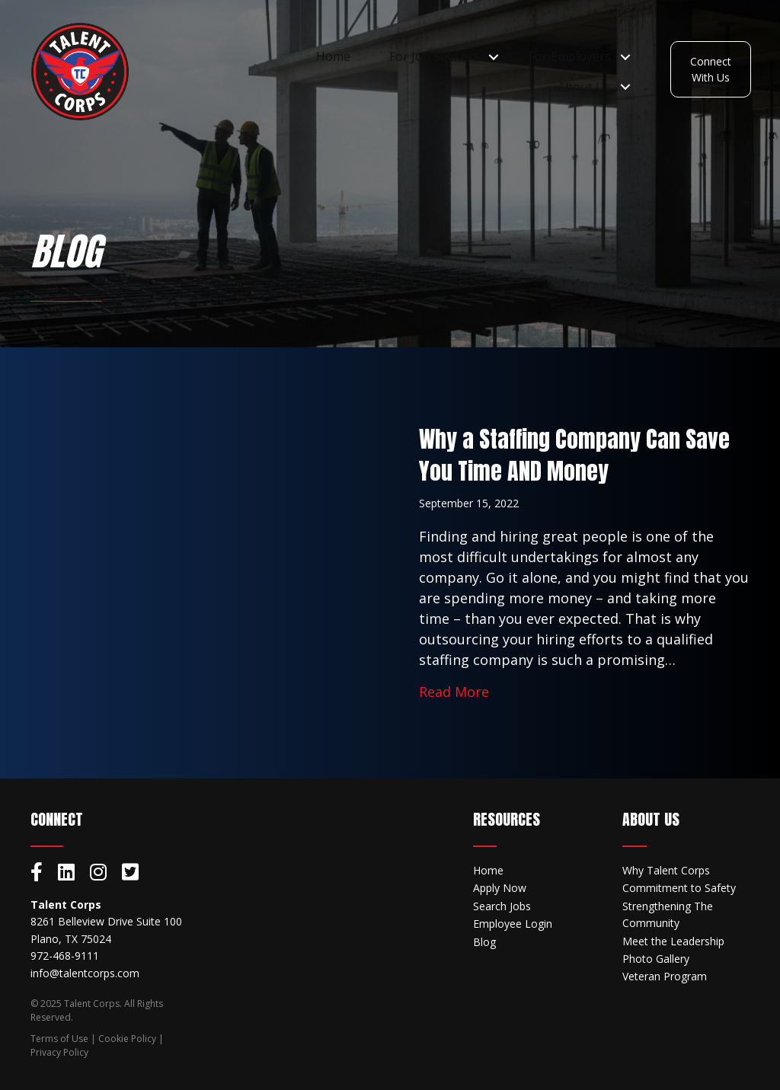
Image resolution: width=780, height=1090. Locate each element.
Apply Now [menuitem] (499, 888)
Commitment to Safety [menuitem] (679, 888)
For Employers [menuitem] (569, 57)
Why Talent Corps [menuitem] (666, 870)
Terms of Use (59, 1038)
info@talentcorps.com (84, 973)
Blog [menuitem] (484, 942)
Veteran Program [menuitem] (664, 976)
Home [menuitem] (332, 57)
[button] (493, 57)
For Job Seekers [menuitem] (433, 57)
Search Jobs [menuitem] (502, 906)
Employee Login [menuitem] (512, 923)
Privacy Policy (59, 1052)
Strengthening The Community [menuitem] (667, 914)
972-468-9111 (64, 955)
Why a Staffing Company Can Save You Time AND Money (574, 455)
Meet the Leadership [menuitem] (673, 941)
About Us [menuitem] (583, 86)
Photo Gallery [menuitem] (655, 958)
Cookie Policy (127, 1038)
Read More (454, 691)
